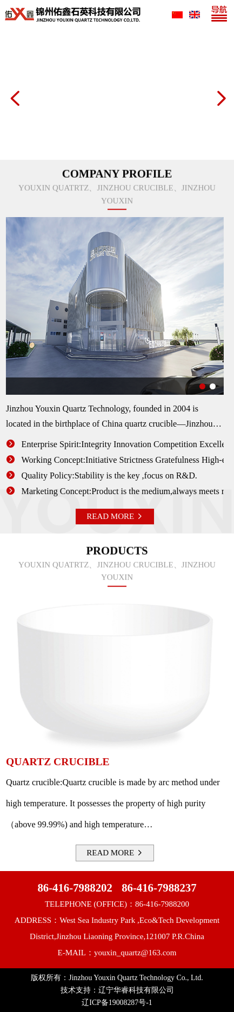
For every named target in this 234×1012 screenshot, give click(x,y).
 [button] (220, 98)
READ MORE (109, 516)
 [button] (13, 98)
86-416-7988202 (74, 887)
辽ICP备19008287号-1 (117, 1002)
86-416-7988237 (159, 887)
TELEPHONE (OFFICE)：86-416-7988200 (117, 904)
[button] (197, 386)
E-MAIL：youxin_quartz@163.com (116, 952)
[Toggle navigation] (222, 14)
